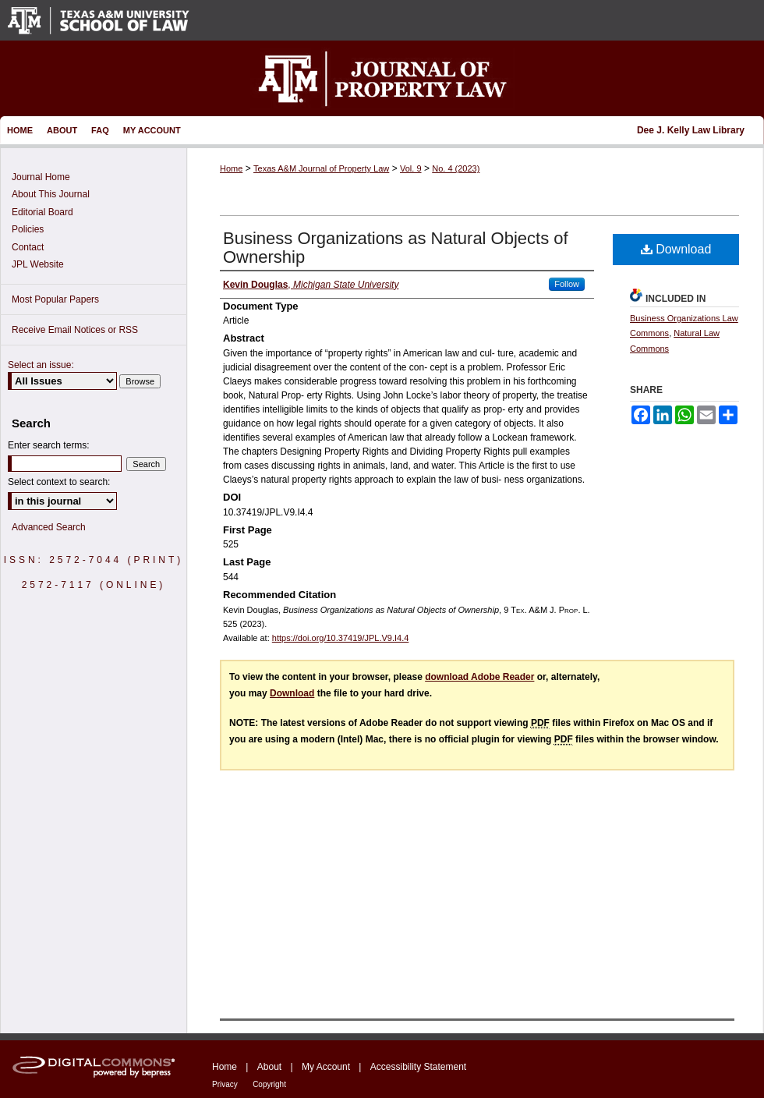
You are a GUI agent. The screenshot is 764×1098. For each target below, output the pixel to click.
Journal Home (41, 177)
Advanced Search (49, 527)
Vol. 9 (411, 168)
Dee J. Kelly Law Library (691, 130)
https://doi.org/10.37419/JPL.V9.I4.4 (340, 638)
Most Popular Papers (55, 299)
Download (676, 249)
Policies (28, 229)
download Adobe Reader (479, 676)
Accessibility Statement (418, 1066)
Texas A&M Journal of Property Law (321, 168)
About (269, 1066)
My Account (326, 1066)
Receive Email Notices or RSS (75, 329)
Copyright (269, 1084)
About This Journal (51, 194)
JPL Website (38, 264)
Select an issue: (41, 365)
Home (231, 168)
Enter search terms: (49, 445)
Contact (28, 247)
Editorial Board (42, 212)
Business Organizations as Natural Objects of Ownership (395, 247)
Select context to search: (59, 481)
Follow (566, 284)
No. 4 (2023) (455, 168)
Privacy (225, 1084)
